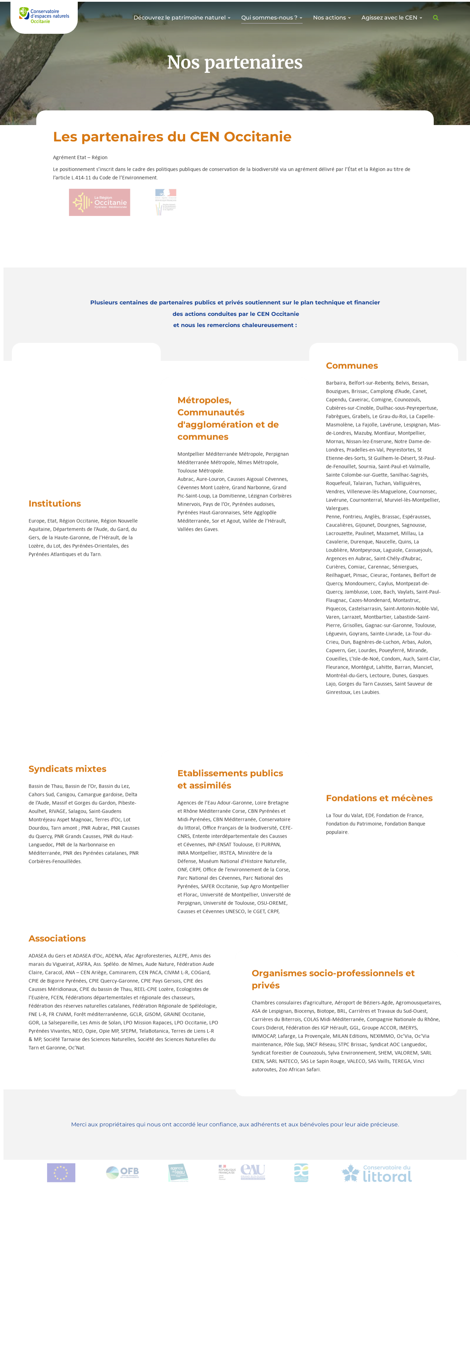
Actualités (154, 1283)
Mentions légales (403, 1346)
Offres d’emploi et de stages (76, 1268)
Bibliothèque (157, 1273)
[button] (235, 1171)
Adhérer (52, 1258)
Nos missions (157, 1248)
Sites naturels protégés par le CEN (174, 1261)
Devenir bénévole (63, 1248)
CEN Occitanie (104, 1348)
